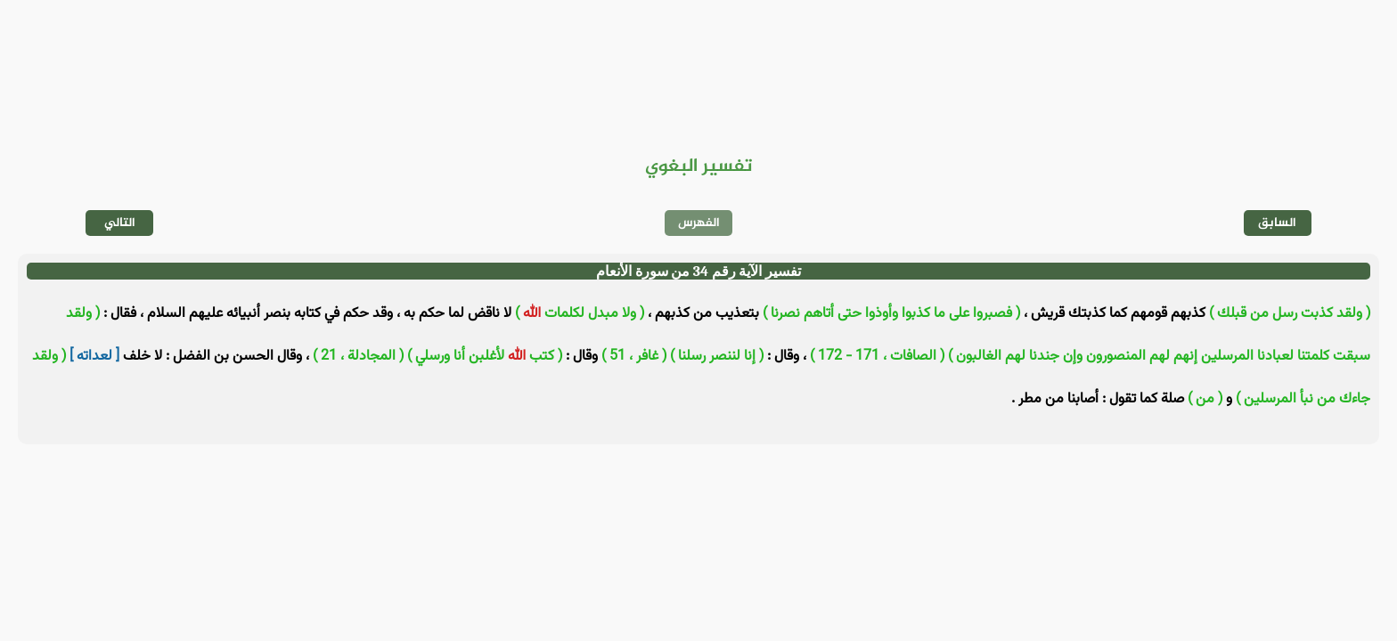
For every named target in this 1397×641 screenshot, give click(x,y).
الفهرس (699, 223)
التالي (119, 223)
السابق (1277, 223)
